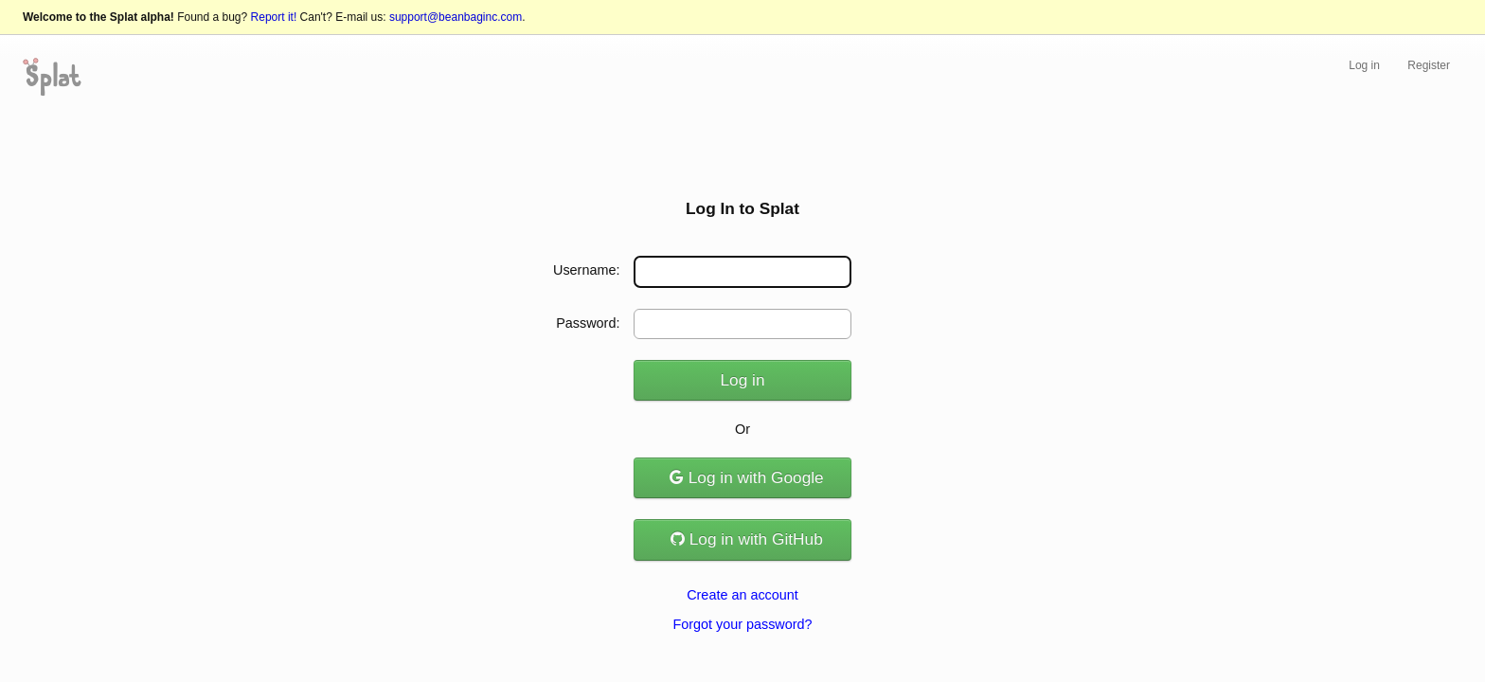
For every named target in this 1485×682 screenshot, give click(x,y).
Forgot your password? (742, 624)
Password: (587, 323)
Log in (1364, 65)
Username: (586, 270)
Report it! (274, 17)
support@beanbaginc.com (455, 17)
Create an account (742, 594)
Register (1428, 65)
